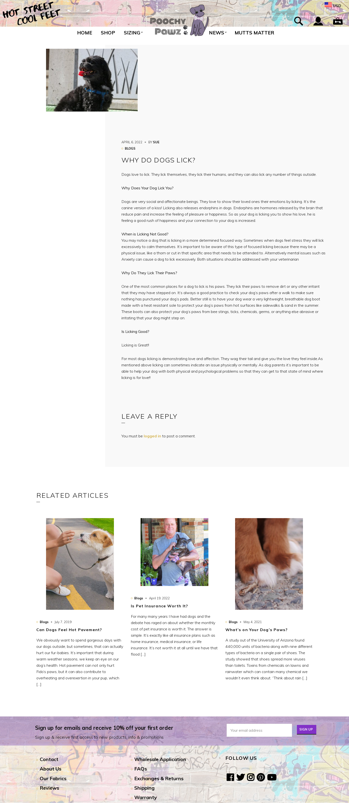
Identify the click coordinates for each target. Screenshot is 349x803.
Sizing (132, 33)
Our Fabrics (53, 778)
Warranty (145, 797)
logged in (152, 436)
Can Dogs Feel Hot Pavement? (69, 629)
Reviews (49, 788)
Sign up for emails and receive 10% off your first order (104, 727)
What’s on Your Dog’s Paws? (256, 629)
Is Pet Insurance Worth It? (159, 605)
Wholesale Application (160, 759)
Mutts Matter (254, 33)
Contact (49, 759)
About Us (50, 769)
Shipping (144, 788)
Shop (108, 33)
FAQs (140, 769)
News (216, 33)
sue (156, 142)
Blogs (130, 148)
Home (84, 33)
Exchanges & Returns (158, 778)
